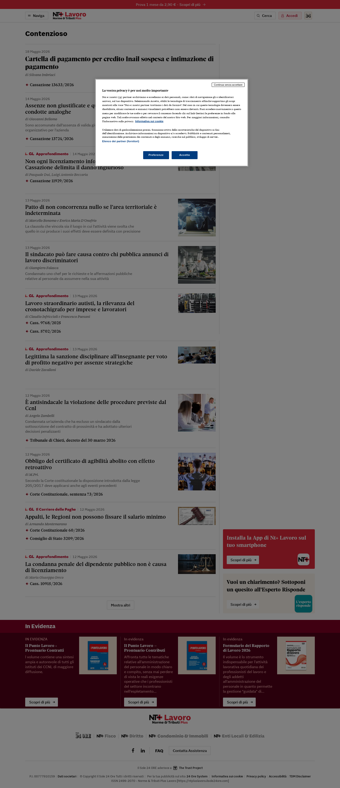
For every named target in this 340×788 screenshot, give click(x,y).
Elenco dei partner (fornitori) (120, 141)
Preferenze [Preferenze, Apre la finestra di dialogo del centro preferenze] (156, 155)
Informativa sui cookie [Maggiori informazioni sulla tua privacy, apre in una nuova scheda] (149, 121)
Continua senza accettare (228, 84)
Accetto (184, 155)
